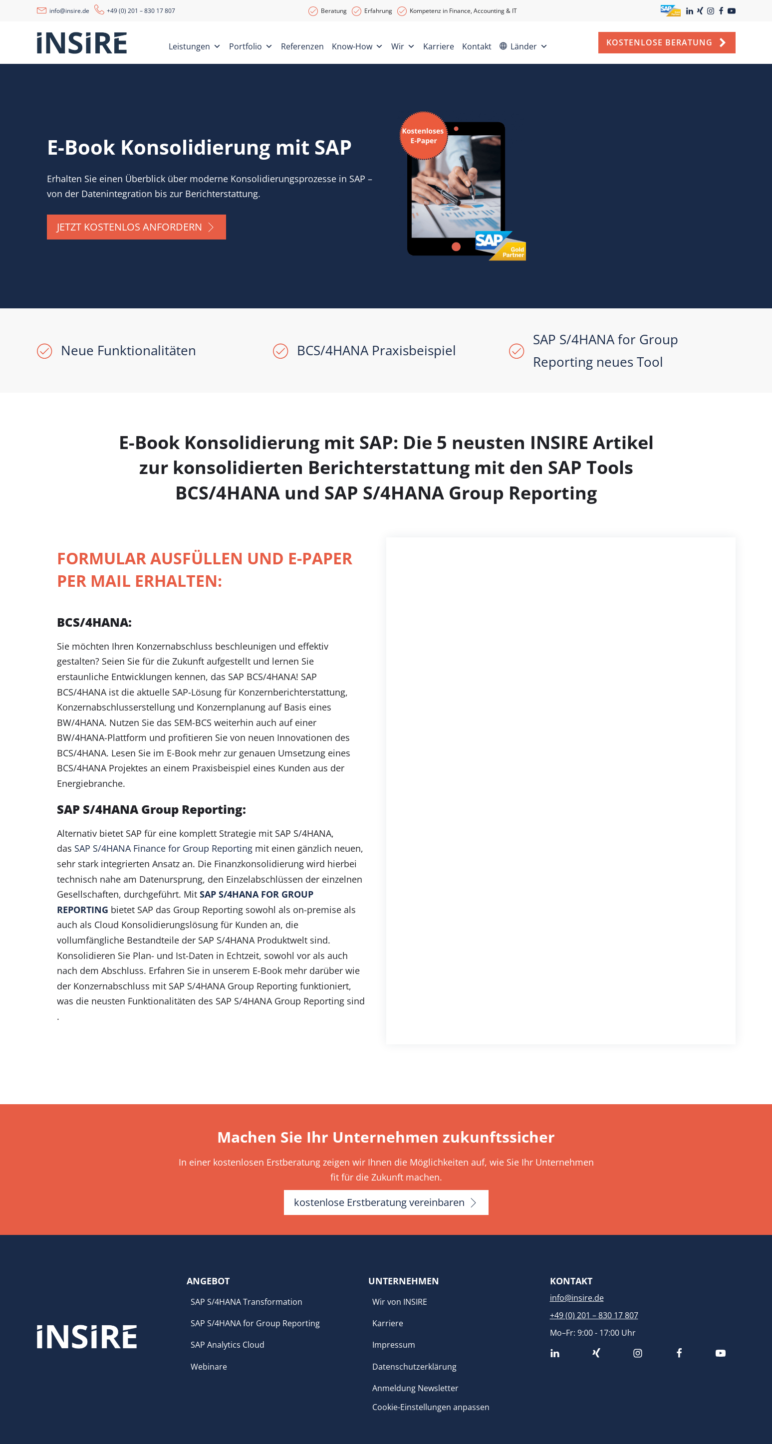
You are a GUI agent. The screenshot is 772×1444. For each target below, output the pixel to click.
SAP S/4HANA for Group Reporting (255, 1323)
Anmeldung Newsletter (415, 1388)
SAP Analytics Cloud (227, 1344)
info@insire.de (69, 10)
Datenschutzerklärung (414, 1366)
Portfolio (251, 44)
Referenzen (302, 46)
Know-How (357, 44)
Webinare (209, 1366)
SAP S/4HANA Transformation (246, 1301)
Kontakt (477, 46)
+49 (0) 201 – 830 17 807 (141, 10)
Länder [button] (529, 44)
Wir (403, 44)
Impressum (393, 1344)
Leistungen (195, 44)
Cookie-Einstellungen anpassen (431, 1407)
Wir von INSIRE (399, 1301)
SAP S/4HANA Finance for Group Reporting (163, 848)
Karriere (438, 46)
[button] (136, 227)
